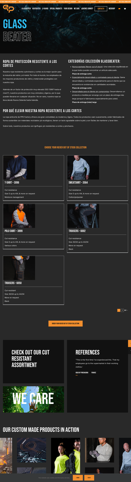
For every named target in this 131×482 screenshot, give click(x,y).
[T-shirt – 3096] (19, 157)
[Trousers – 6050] (108, 171)
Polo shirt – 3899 (58, 189)
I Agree (77, 478)
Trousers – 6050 (101, 196)
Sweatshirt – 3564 (45, 183)
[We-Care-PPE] (33, 387)
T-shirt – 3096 (12, 183)
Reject (89, 478)
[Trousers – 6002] (94, 164)
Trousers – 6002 (88, 189)
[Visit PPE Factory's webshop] (65, 324)
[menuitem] (119, 8)
